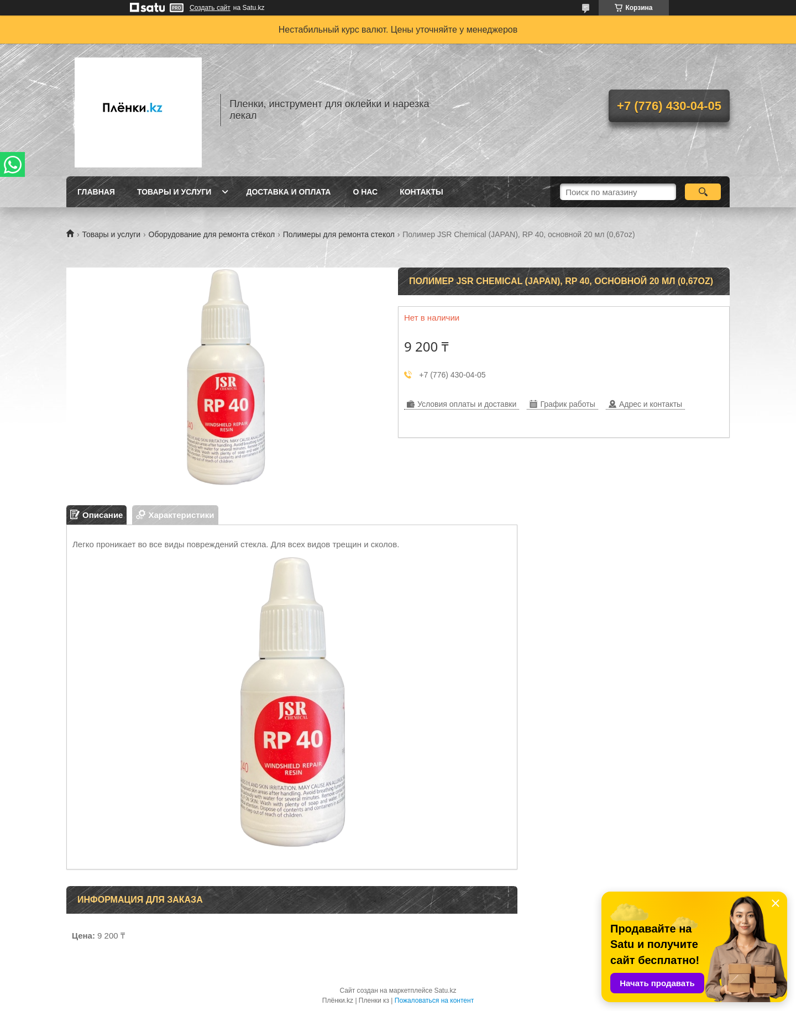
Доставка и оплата (288, 191)
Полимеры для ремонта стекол (339, 234)
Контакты (421, 191)
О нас (365, 191)
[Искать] (703, 192)
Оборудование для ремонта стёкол (212, 234)
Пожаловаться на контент (434, 1000)
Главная (96, 191)
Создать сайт (210, 8)
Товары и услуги (174, 191)
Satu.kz (445, 990)
